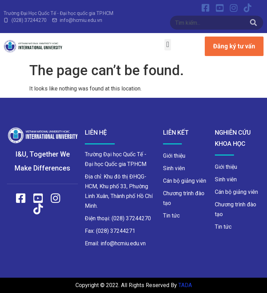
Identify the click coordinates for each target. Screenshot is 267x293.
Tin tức (171, 215)
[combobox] (208, 23)
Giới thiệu (174, 155)
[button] (167, 44)
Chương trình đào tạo (183, 198)
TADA (185, 285)
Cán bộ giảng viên (184, 180)
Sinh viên (174, 168)
